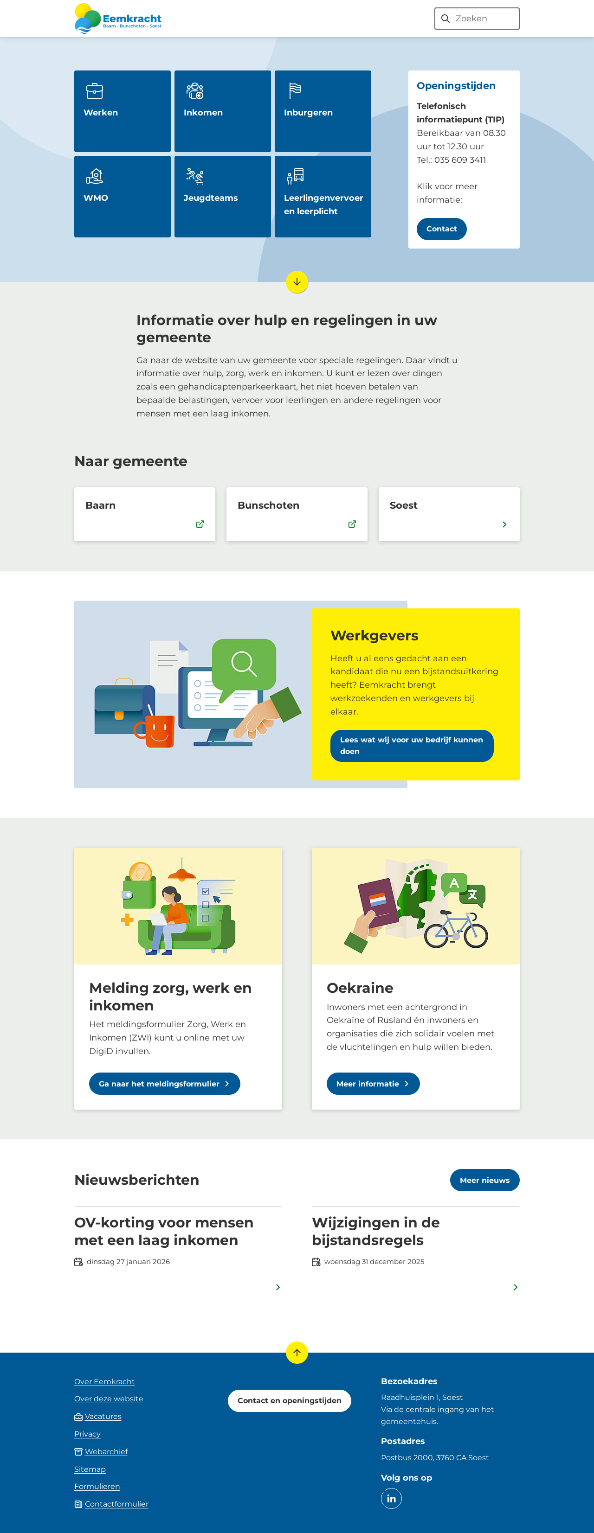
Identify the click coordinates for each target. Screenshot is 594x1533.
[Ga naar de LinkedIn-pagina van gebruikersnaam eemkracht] (391, 1498)
